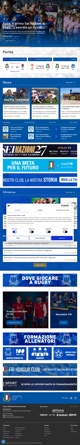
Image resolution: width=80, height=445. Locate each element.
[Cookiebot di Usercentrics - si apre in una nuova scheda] (62, 206)
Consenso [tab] (17, 210)
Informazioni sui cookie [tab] (62, 210)
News (45, 435)
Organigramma (6, 431)
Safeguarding (18, 433)
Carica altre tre (40, 265)
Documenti (17, 431)
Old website (5, 443)
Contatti (17, 437)
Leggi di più (70, 82)
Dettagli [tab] (40, 210)
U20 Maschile (47, 431)
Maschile (46, 427)
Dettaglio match (14, 71)
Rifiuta (18, 238)
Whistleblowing (38, 443)
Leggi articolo (10, 41)
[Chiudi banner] (72, 205)
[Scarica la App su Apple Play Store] (71, 398)
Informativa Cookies (29, 443)
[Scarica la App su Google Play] (75, 398)
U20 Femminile (47, 433)
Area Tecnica (6, 433)
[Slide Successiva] (7, 19)
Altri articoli (70, 192)
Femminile (46, 429)
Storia (4, 429)
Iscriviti (64, 322)
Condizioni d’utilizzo (13, 443)
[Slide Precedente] (4, 19)
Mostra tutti (73, 406)
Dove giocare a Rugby (20, 427)
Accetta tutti (62, 238)
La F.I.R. (4, 427)
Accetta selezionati (40, 238)
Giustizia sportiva (19, 429)
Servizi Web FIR (18, 435)
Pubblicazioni (74, 431)
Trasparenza (6, 435)
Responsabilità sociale (8, 437)
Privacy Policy (21, 443)
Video (72, 429)
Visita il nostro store (14, 322)
